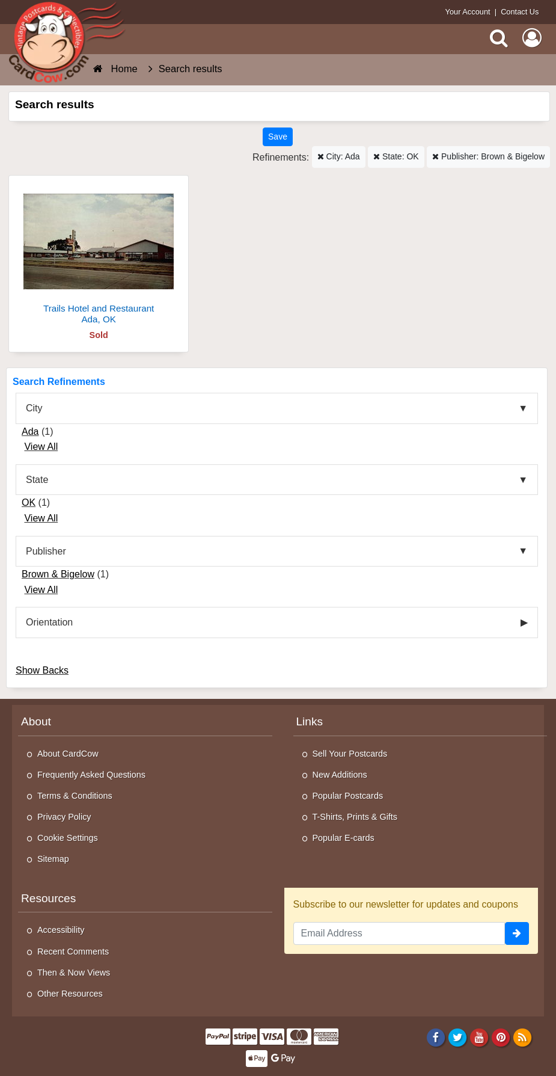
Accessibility (60, 930)
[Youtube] (479, 1037)
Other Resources (70, 993)
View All (41, 446)
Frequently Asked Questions (91, 774)
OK (28, 502)
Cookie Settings (67, 838)
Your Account (467, 11)
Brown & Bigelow (58, 574)
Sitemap (53, 859)
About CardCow (68, 753)
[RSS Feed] (522, 1037)
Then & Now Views (73, 972)
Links (309, 721)
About (36, 721)
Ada (30, 431)
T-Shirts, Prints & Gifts (355, 817)
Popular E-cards (343, 838)
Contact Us (520, 11)
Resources (48, 898)
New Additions (340, 774)
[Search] (499, 38)
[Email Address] (399, 933)
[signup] (517, 933)
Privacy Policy (64, 817)
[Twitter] (457, 1037)
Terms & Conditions (74, 796)
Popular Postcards (348, 796)
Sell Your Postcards (350, 753)
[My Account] (532, 38)
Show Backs (42, 670)
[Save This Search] (278, 137)
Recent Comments (73, 951)
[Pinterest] (501, 1037)
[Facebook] (435, 1037)
